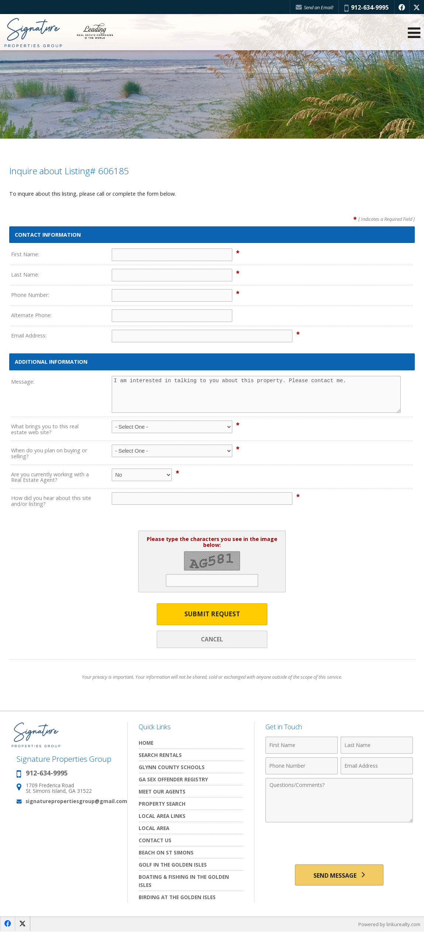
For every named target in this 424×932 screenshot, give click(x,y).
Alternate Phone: (31, 315)
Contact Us (155, 840)
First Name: (25, 254)
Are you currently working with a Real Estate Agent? (50, 477)
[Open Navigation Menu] (414, 33)
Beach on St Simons (166, 852)
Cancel (212, 639)
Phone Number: (30, 294)
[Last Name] (377, 745)
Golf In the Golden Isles (173, 864)
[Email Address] (377, 766)
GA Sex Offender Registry (173, 779)
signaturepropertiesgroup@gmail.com (76, 801)
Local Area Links (162, 816)
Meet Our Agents (162, 791)
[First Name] (301, 745)
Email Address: (28, 335)
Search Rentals (160, 755)
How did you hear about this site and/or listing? (51, 500)
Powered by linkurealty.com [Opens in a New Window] (389, 924)
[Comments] (339, 800)
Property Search (162, 804)
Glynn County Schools (172, 767)
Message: (22, 381)
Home (146, 743)
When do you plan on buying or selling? (49, 453)
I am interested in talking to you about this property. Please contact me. (256, 394)
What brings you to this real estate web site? (45, 429)
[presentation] (339, 844)
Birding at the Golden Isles (177, 897)
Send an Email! (314, 7)
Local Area (154, 828)
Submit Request (212, 614)
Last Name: (25, 274)
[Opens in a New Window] (401, 7)
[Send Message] (339, 875)
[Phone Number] (301, 766)
